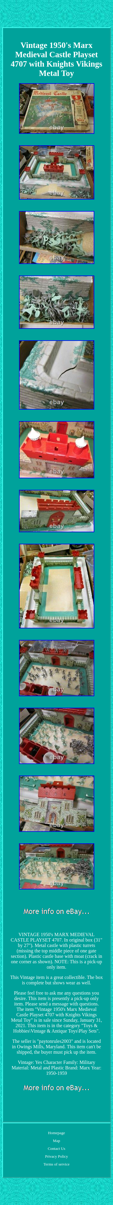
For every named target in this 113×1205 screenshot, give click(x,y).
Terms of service (56, 1164)
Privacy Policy (56, 1156)
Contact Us (56, 1148)
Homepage (56, 1133)
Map (56, 1140)
